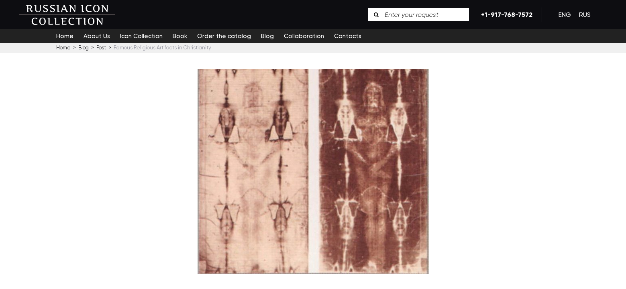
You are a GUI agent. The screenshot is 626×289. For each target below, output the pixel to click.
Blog (267, 36)
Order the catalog (224, 36)
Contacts (347, 36)
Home (64, 36)
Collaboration (304, 36)
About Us (97, 36)
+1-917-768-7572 (505, 14)
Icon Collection (141, 36)
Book (180, 36)
